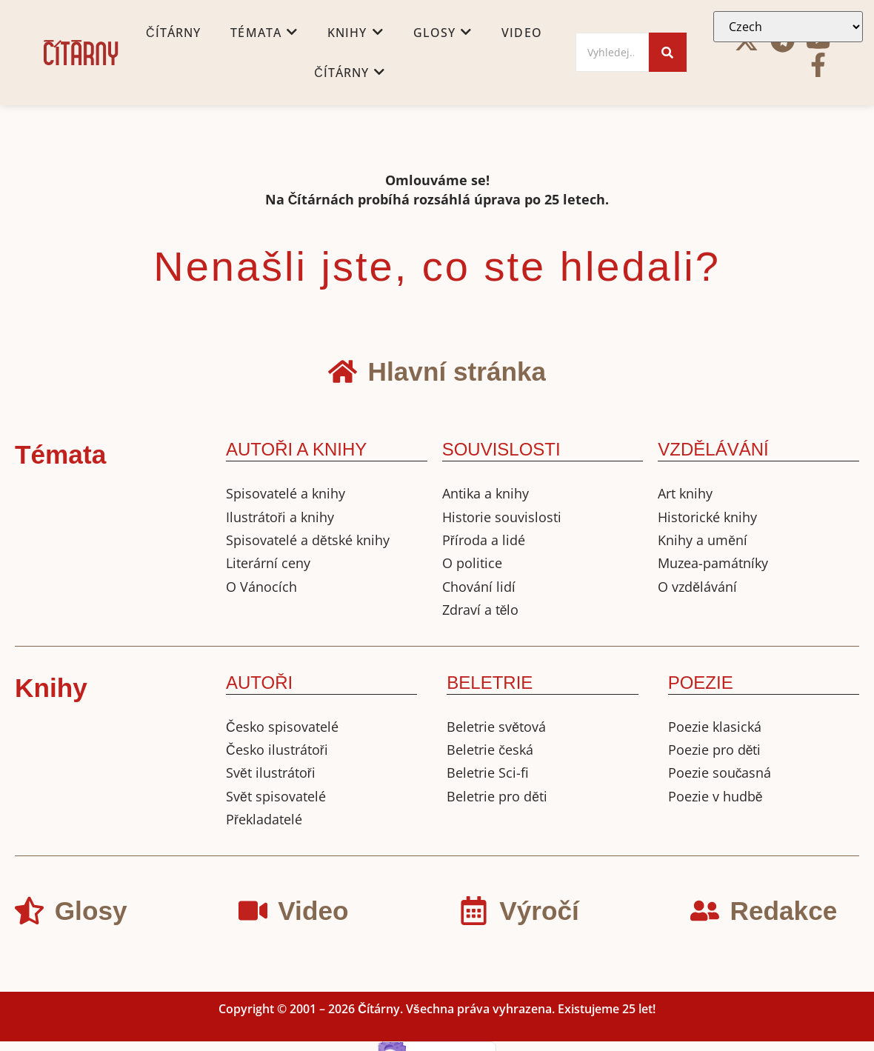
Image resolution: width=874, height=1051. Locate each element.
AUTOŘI (259, 683)
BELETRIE (490, 683)
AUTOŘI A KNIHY (296, 449)
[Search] (612, 52)
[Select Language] (788, 26)
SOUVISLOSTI (501, 449)
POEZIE (700, 683)
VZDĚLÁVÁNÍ (713, 449)
